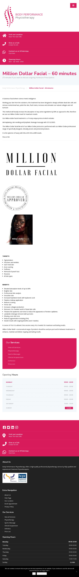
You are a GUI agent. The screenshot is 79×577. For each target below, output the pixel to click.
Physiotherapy (13, 351)
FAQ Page (8, 498)
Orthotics (11, 361)
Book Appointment (11, 504)
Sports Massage (14, 354)
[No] (76, 572)
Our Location (9, 501)
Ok (34, 574)
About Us (8, 495)
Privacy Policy (9, 507)
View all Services (14, 347)
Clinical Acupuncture (15, 357)
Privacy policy (42, 574)
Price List (11, 364)
